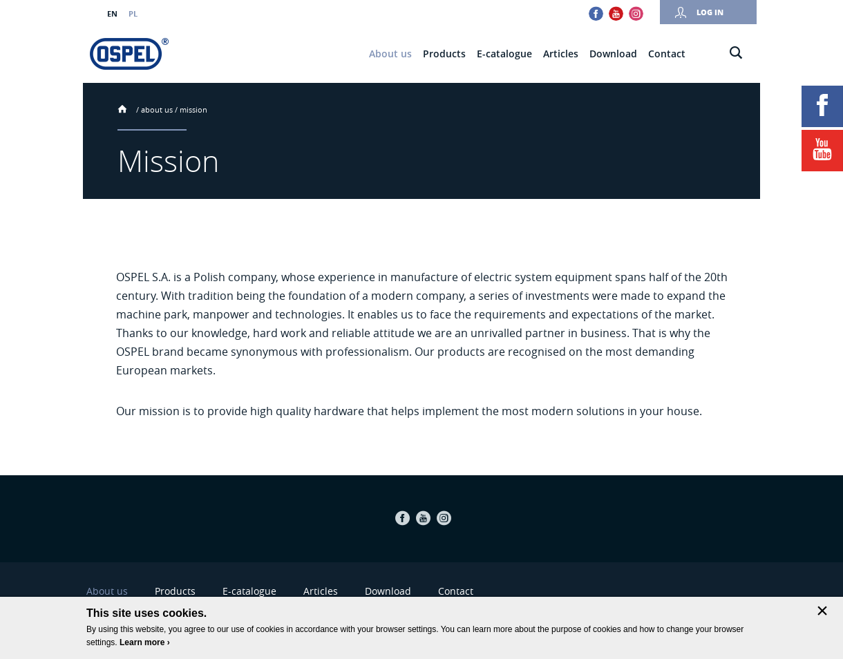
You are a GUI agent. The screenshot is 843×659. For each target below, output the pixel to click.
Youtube (616, 13)
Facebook (596, 13)
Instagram (636, 13)
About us (157, 109)
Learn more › (145, 642)
